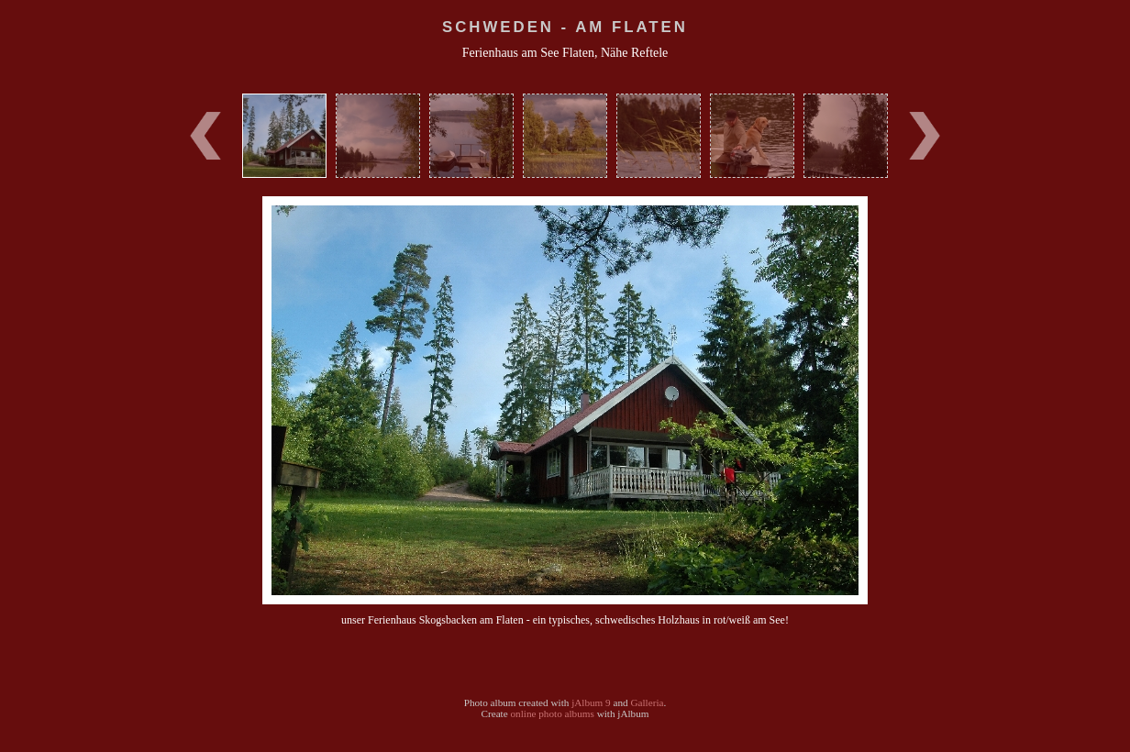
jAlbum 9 (591, 702)
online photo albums (551, 713)
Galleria (646, 702)
